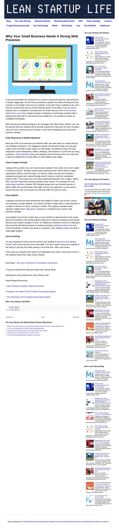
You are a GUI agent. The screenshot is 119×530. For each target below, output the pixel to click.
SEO (81, 21)
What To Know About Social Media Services (103, 109)
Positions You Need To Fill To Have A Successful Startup (31, 292)
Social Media (90, 26)
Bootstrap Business (42, 521)
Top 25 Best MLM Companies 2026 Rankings (102, 81)
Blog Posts (71, 521)
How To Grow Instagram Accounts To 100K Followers (103, 413)
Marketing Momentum (64, 21)
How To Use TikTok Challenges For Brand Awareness (101, 68)
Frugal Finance (54, 521)
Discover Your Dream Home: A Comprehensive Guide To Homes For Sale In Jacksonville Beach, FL (36, 326)
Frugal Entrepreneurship (17, 26)
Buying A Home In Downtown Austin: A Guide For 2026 (23, 333)
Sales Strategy (93, 21)
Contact (108, 21)
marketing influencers (62, 225)
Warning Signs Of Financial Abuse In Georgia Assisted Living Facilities (27, 330)
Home (43, 317)
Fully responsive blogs (25, 154)
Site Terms (63, 521)
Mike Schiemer (30, 521)
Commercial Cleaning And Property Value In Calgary (102, 122)
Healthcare (105, 26)
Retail (54, 26)
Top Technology (40, 26)
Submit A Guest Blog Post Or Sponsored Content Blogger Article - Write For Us (102, 137)
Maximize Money (42, 21)
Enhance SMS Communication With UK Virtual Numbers (102, 39)
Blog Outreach (89, 521)
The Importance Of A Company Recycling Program (29, 297)
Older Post (76, 317)
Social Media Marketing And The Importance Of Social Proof (103, 95)
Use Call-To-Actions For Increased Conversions (36, 263)
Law (78, 26)
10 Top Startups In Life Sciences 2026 (101, 496)
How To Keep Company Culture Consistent (25, 286)
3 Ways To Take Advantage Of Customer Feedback (102, 323)
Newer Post (9, 317)
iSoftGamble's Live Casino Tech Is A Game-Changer (102, 150)
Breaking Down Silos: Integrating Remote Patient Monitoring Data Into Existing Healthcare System (103, 283)
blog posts (30, 209)
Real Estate (67, 26)
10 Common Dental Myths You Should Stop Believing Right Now (25, 328)
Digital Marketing (15, 309)
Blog (8, 21)
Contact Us (105, 521)
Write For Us (80, 521)
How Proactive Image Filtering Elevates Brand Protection (102, 53)
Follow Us (98, 521)
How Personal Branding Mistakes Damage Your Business (23, 335)
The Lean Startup (23, 21)
